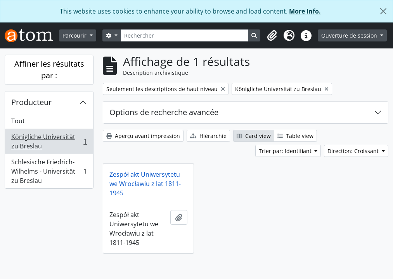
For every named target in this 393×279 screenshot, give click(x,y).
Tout (18, 121)
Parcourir (75, 35)
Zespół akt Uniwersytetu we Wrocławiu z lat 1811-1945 (145, 183)
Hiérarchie (208, 136)
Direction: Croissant (353, 151)
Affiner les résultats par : (49, 70)
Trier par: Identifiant (286, 151)
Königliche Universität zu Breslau (49, 141)
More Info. (305, 11)
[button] (271, 35)
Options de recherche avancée (163, 112)
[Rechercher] (185, 35)
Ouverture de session (350, 35)
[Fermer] (383, 11)
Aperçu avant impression (143, 136)
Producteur (31, 102)
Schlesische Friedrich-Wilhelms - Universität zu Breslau (49, 171)
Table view (295, 136)
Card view (254, 136)
